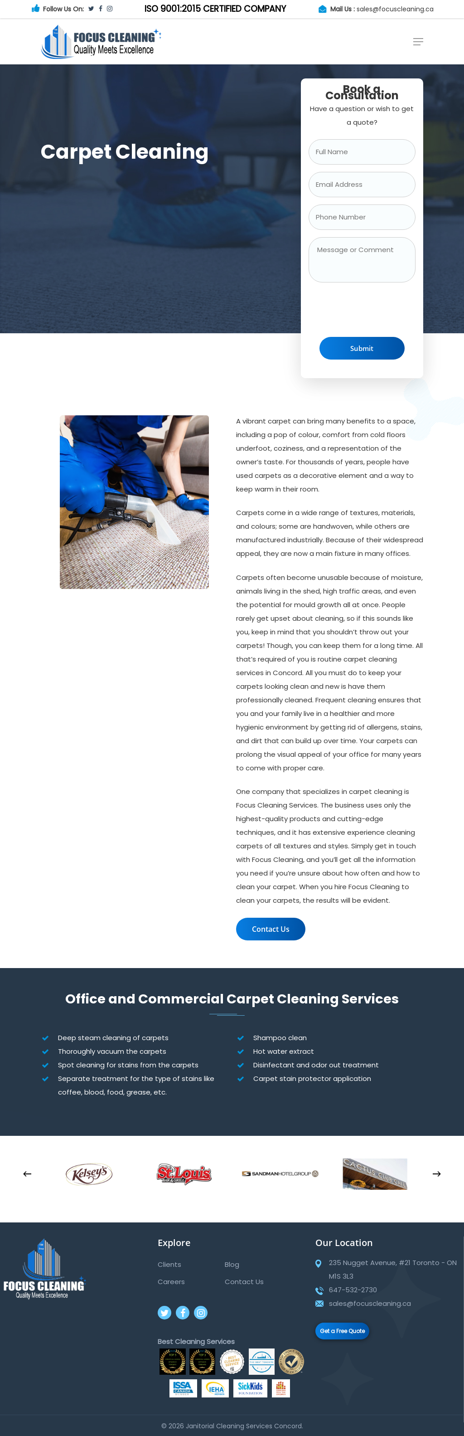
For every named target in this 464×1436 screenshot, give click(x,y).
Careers (171, 1281)
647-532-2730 (353, 1290)
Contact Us (244, 1281)
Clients (169, 1264)
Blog (232, 1264)
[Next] (437, 1174)
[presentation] (377, 312)
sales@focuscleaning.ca (395, 9)
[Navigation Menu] (418, 41)
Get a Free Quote (342, 1331)
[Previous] (27, 1174)
